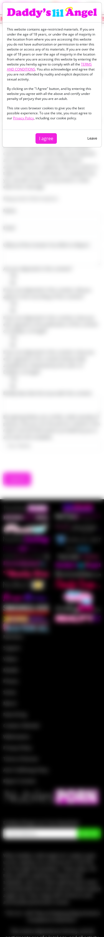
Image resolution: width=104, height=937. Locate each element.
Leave (92, 138)
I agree (46, 138)
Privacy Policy (23, 118)
